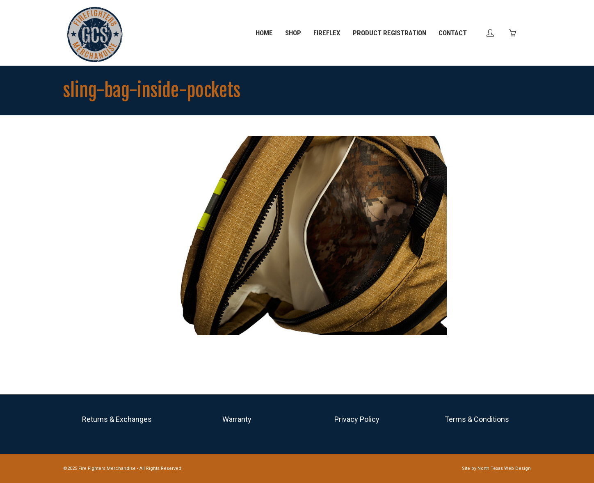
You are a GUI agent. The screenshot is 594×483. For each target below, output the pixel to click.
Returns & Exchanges (117, 419)
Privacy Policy (356, 419)
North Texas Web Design (504, 468)
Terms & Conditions (477, 419)
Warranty (236, 419)
